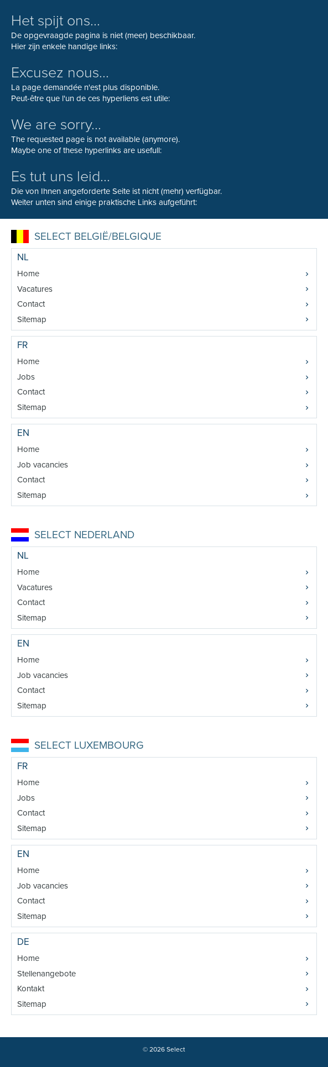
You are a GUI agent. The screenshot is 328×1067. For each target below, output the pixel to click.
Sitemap (31, 319)
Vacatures (35, 289)
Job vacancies (42, 465)
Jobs (26, 377)
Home (28, 273)
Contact (31, 304)
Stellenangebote (46, 974)
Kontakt (30, 989)
